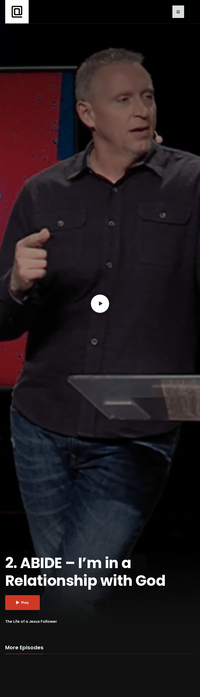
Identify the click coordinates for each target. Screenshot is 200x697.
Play (22, 602)
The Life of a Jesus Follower (31, 621)
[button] (178, 11)
